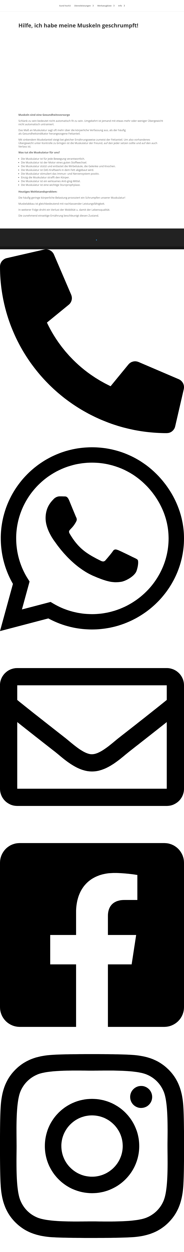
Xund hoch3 (65, 6)
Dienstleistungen (82, 6)
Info (120, 6)
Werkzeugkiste (104, 6)
